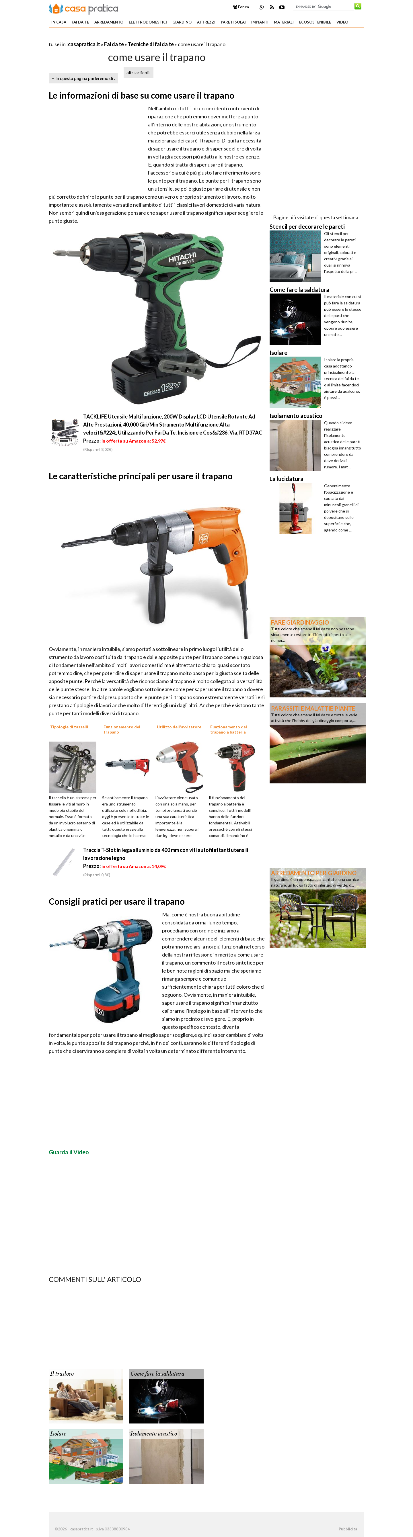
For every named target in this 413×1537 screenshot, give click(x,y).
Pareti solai (233, 22)
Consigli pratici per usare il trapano (117, 901)
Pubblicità (348, 1529)
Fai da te (80, 22)
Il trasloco (62, 1374)
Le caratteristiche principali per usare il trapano (141, 476)
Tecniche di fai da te (151, 44)
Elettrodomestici (148, 22)
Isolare (58, 1434)
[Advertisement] (116, 37)
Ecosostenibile (315, 22)
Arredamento (108, 22)
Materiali (284, 22)
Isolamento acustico (153, 1434)
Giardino (182, 22)
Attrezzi (206, 22)
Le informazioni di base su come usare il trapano (141, 95)
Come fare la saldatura (157, 1374)
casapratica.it (84, 44)
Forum (241, 7)
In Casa (58, 22)
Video (342, 22)
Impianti (259, 22)
